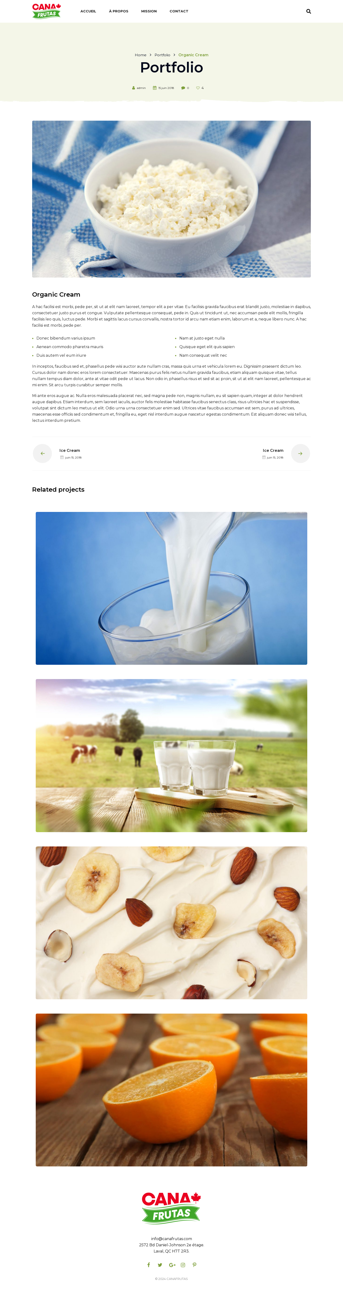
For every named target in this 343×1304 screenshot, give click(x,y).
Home (140, 54)
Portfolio (162, 54)
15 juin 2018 (166, 88)
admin (141, 88)
